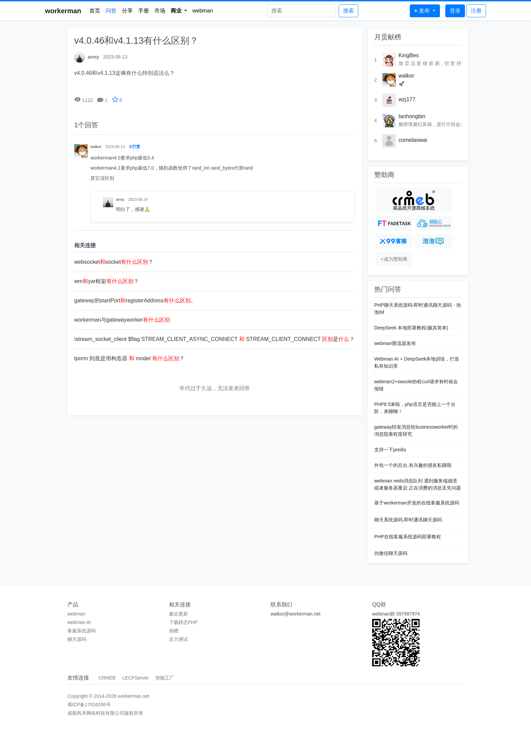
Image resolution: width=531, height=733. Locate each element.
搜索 (348, 11)
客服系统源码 (81, 630)
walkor (406, 76)
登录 (455, 11)
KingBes (409, 55)
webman (202, 11)
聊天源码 (76, 639)
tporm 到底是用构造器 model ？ (129, 358)
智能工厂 (164, 678)
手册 (143, 11)
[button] (179, 11)
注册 (476, 11)
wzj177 (407, 99)
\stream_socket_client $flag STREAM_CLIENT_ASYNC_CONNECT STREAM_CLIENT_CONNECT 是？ (214, 339)
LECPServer (135, 678)
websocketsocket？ (113, 262)
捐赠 (173, 630)
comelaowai (413, 140)
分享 (127, 11)
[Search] (301, 10)
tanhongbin (412, 116)
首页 (94, 11)
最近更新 (178, 614)
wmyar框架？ (106, 281)
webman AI (79, 622)
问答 (111, 11)
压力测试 (178, 639)
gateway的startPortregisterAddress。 (135, 300)
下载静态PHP (183, 622)
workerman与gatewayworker (122, 320)
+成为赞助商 (394, 259)
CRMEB (107, 678)
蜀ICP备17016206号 (89, 704)
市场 (159, 11)
